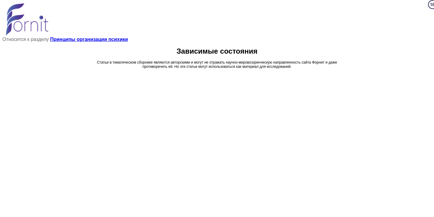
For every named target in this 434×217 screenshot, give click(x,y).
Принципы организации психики (89, 39)
